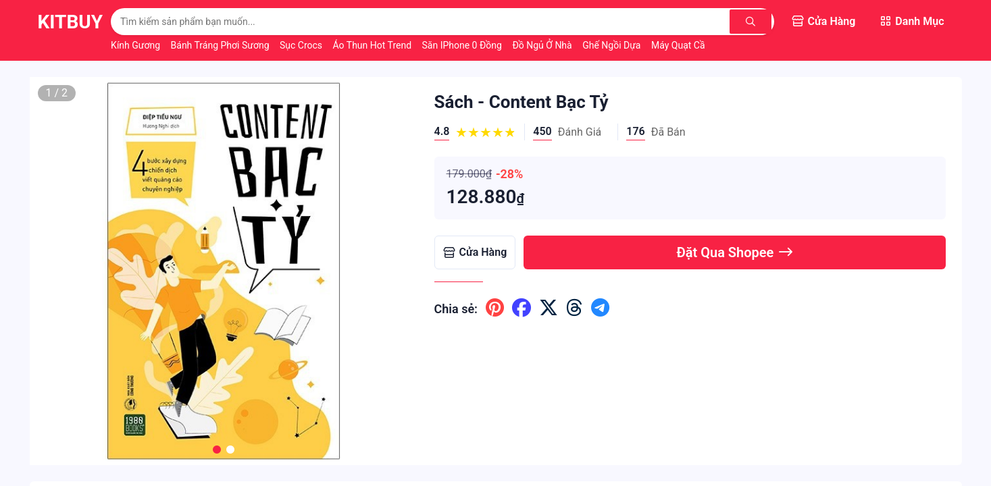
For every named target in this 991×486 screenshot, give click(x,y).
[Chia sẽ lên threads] (574, 308)
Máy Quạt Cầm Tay (690, 45)
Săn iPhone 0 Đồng (463, 45)
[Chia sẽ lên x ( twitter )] (548, 308)
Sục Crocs (302, 45)
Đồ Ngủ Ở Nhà (543, 45)
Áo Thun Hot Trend (373, 45)
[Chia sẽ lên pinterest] (495, 308)
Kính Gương (136, 45)
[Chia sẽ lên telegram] (600, 308)
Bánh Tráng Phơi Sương (221, 45)
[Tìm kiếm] (752, 21)
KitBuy (70, 22)
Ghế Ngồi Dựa (612, 45)
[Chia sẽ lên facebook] (521, 308)
